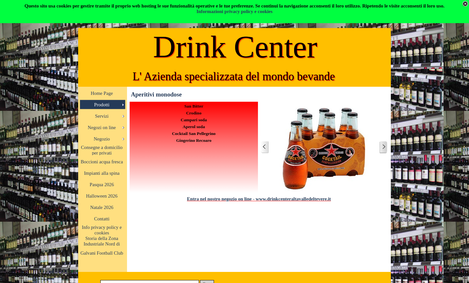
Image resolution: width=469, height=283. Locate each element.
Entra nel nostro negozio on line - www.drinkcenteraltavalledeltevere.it (259, 198)
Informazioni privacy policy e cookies (234, 11)
